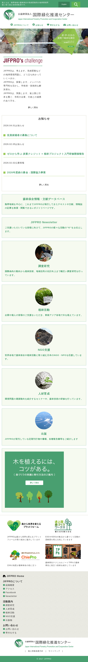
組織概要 (10, 585)
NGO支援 (10, 616)
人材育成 (10, 609)
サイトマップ (54, 651)
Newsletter (11, 596)
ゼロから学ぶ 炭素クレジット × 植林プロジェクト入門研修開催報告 (45, 154)
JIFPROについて (21, 25)
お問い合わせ (72, 25)
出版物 (9, 620)
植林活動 (10, 612)
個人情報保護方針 (35, 651)
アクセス (10, 589)
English (64, 4)
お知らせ (39, 25)
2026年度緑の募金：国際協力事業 (26, 172)
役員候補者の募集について (22, 135)
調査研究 (10, 605)
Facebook (11, 592)
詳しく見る (33, 107)
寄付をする (55, 25)
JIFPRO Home (15, 576)
